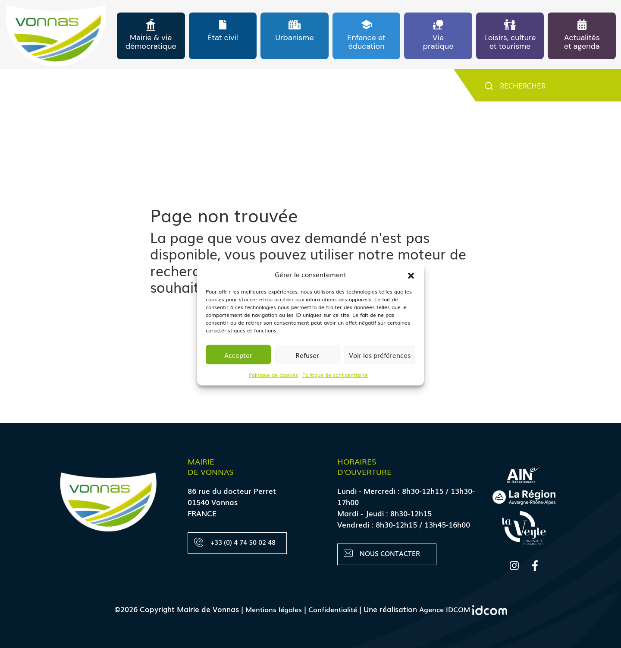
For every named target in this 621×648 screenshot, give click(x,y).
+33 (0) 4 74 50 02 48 (235, 542)
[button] (411, 274)
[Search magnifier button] (489, 88)
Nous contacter (382, 553)
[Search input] (553, 87)
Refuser (307, 354)
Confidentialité (332, 609)
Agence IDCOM (466, 609)
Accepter (238, 354)
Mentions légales (270, 609)
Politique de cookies (273, 375)
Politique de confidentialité (335, 375)
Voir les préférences (380, 354)
